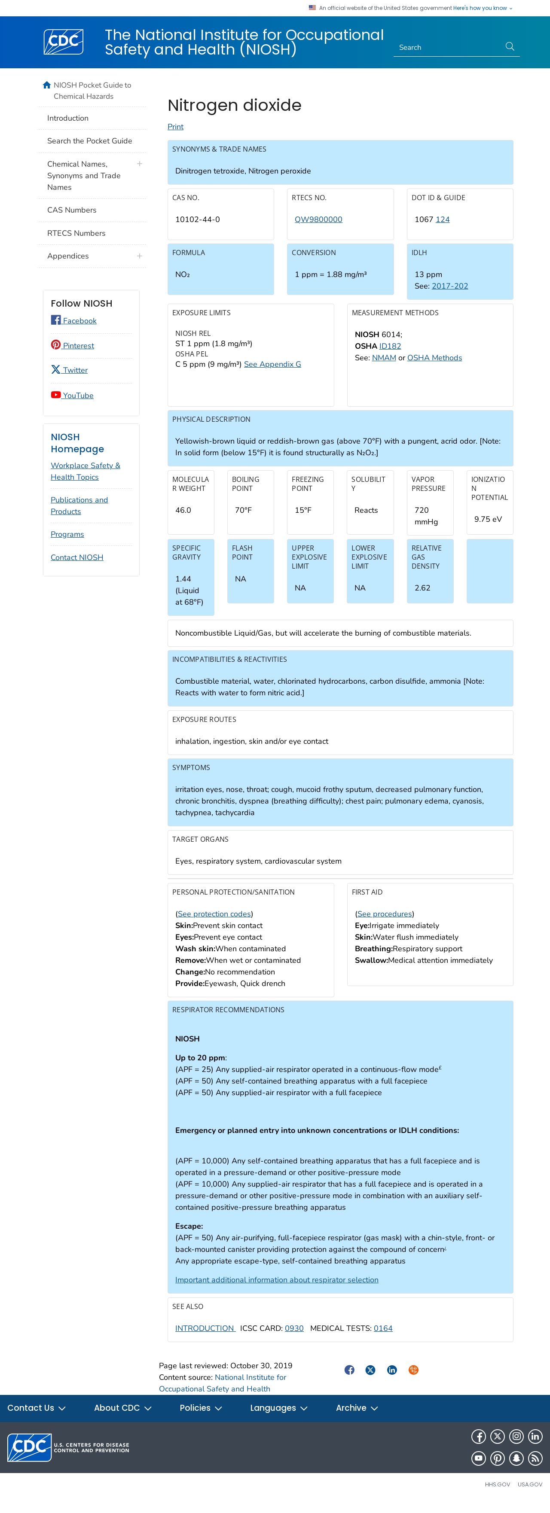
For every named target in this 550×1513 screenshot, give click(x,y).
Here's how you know (483, 8)
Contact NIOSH (77, 557)
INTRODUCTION (205, 1338)
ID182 (390, 355)
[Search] (447, 47)
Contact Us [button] (37, 1418)
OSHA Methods (434, 367)
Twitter (69, 370)
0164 (383, 1338)
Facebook (74, 321)
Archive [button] (357, 1418)
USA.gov (530, 1494)
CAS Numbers (72, 210)
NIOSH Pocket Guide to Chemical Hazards (92, 90)
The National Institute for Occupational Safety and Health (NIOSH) (244, 42)
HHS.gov (497, 1494)
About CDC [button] (123, 1418)
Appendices (68, 256)
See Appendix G (272, 373)
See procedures (385, 923)
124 (443, 229)
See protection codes (214, 923)
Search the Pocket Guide (89, 141)
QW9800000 (318, 229)
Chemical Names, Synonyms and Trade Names (84, 175)
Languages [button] (280, 1418)
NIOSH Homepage (77, 443)
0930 (294, 1338)
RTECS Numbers (76, 233)
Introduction (68, 118)
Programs (67, 534)
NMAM (384, 367)
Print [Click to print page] (175, 136)
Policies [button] (201, 1418)
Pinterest (72, 346)
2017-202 (450, 296)
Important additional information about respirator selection (277, 1290)
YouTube (72, 395)
